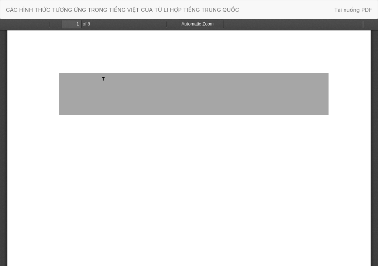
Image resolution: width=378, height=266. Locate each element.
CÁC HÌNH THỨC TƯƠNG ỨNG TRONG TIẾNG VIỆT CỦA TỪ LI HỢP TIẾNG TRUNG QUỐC (122, 9)
